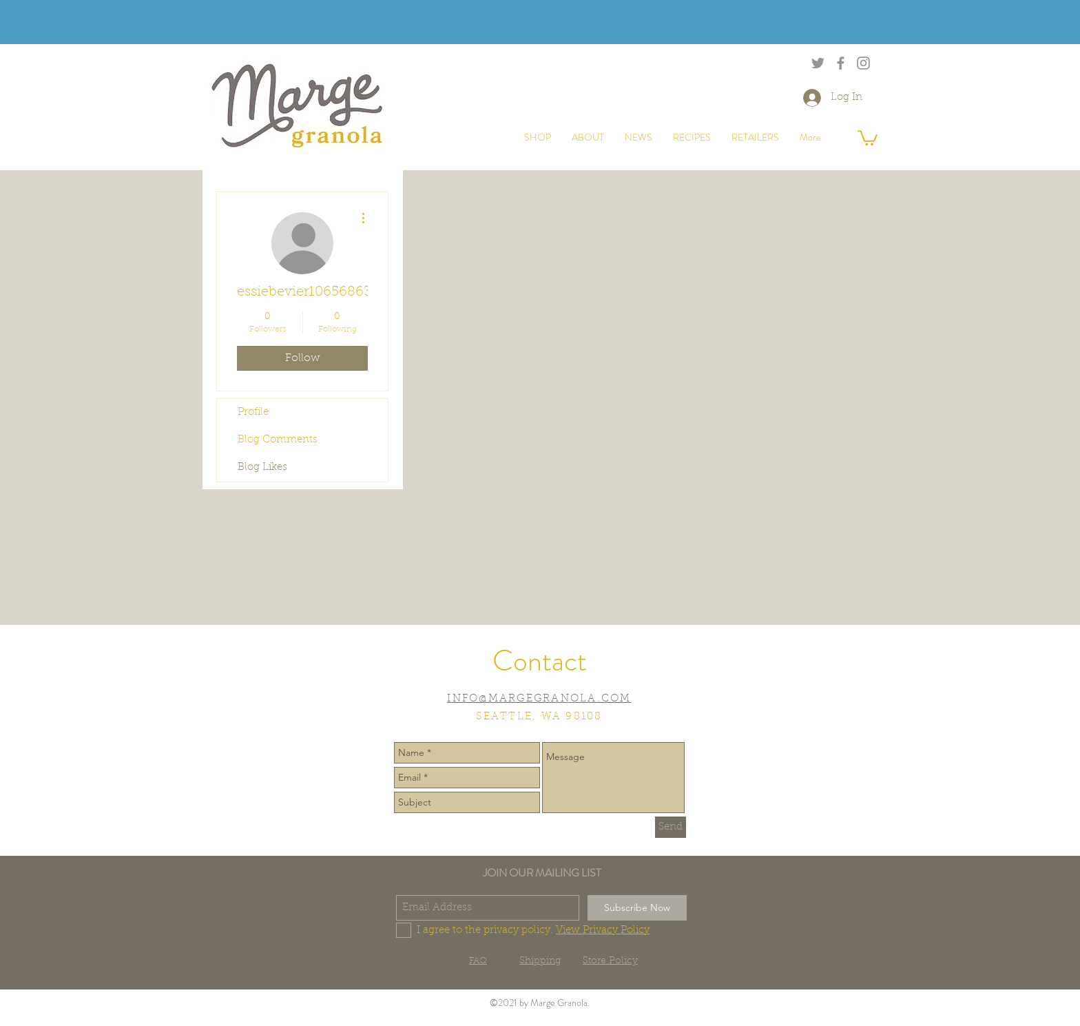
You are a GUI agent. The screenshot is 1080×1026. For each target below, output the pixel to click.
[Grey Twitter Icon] (818, 63)
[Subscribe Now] (637, 908)
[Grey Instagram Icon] (863, 63)
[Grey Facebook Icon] (840, 63)
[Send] (670, 827)
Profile (253, 412)
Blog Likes (262, 467)
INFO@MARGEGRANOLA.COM (539, 699)
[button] (868, 137)
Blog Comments (278, 440)
